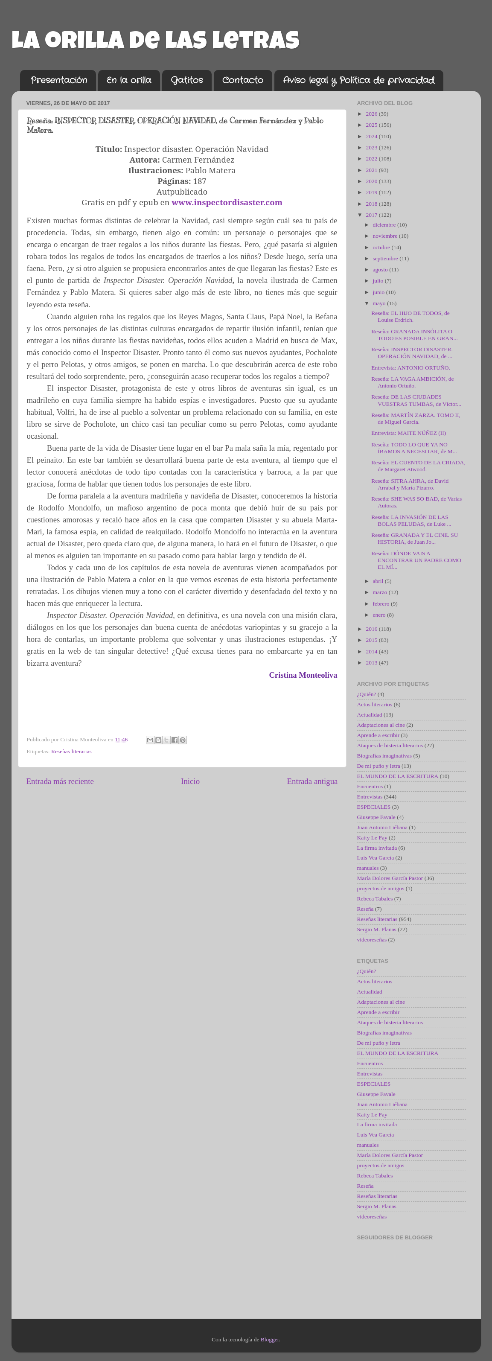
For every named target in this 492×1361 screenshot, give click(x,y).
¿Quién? (366, 694)
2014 (372, 651)
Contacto (242, 80)
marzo (381, 592)
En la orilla (129, 80)
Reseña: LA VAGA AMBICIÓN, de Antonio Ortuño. (412, 382)
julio (379, 280)
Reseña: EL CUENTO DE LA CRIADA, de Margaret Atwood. (418, 465)
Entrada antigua (312, 781)
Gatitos (187, 80)
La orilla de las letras (156, 43)
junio (379, 292)
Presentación (59, 80)
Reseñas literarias (71, 751)
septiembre (386, 258)
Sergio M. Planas (376, 929)
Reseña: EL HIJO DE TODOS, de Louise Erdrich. (410, 316)
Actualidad (369, 714)
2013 (372, 662)
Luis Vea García (375, 857)
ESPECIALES (374, 807)
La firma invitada (377, 848)
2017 (372, 215)
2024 (372, 136)
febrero (382, 603)
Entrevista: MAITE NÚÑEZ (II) (408, 433)
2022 (372, 158)
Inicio (190, 781)
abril (379, 581)
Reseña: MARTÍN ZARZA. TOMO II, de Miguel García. (415, 418)
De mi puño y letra (378, 766)
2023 (372, 147)
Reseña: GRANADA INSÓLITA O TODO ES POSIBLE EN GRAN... (414, 334)
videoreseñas (372, 939)
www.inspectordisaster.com (227, 202)
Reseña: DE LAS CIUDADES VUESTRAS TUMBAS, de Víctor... (416, 400)
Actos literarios (375, 704)
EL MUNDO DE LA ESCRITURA (398, 776)
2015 (372, 640)
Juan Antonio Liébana (382, 827)
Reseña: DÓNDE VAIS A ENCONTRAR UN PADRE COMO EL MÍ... (416, 560)
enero (380, 615)
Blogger (270, 1339)
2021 (372, 170)
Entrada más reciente (60, 781)
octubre (382, 247)
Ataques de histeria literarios (390, 745)
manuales (368, 868)
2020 (372, 181)
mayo (380, 303)
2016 (372, 629)
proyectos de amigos (381, 888)
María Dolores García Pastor (390, 878)
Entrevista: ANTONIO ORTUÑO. (410, 367)
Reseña (365, 909)
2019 (372, 192)
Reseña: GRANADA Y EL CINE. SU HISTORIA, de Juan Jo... (414, 538)
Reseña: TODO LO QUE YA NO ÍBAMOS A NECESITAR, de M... (414, 448)
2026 (372, 114)
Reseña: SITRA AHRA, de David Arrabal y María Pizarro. (409, 484)
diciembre (385, 224)
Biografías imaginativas (384, 755)
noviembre (386, 236)
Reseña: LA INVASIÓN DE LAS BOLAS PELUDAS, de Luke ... (411, 520)
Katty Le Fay (372, 837)
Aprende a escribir (378, 735)
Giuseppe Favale (376, 817)
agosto (381, 269)
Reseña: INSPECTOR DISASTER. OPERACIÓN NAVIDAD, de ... (412, 352)
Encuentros (370, 786)
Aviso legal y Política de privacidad (358, 80)
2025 (372, 125)
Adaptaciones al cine (381, 725)
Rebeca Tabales (375, 898)
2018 (372, 204)
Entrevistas (370, 796)
